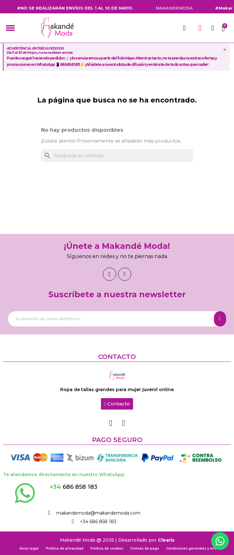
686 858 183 (73, 486)
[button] (117, 404)
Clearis (166, 540)
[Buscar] (117, 155)
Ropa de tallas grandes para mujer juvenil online (117, 389)
